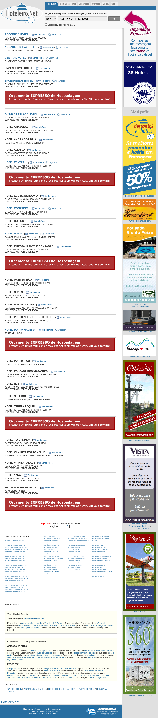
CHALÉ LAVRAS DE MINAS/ (83, 689)
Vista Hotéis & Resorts (53, 623)
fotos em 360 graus (52, 671)
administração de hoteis (31, 623)
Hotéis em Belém (74, 552)
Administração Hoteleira (139, 526)
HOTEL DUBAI (13, 233)
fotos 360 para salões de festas (91, 675)
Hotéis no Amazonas (51, 545)
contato (91, 657)
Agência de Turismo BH (140, 357)
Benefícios (84, 4)
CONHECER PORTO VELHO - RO (15, 563)
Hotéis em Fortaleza (51, 556)
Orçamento (54, 34)
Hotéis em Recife (74, 560)
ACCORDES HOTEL (16, 34)
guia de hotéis (32, 651)
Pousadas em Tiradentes (139, 440)
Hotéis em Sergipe (98, 565)
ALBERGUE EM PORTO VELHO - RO (15, 554)
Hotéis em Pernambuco (76, 558)
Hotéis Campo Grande (76, 543)
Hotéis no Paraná (74, 567)
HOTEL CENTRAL (15, 162)
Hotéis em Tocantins (99, 574)
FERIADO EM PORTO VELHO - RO (15, 558)
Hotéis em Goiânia (50, 569)
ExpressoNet (46, 651)
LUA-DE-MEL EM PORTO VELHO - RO (16, 585)
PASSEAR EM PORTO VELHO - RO (15, 572)
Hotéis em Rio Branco (52, 538)
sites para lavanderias (16, 657)
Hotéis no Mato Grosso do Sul (79, 540)
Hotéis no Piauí (73, 563)
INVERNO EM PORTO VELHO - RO (15, 569)
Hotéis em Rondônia (99, 547)
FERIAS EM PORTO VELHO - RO (14, 587)
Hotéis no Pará (73, 549)
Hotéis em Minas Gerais (76, 536)
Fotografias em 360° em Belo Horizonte (60, 669)
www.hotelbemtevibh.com (140, 221)
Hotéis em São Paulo (99, 569)
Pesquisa (51, 4)
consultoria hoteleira (66, 625)
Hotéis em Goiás (50, 567)
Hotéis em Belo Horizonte (77, 538)
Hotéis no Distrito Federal (54, 558)
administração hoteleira (28, 625)
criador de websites (43, 653)
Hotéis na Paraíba (74, 554)
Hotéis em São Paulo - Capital (102, 572)
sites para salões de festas (55, 657)
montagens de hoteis (30, 628)
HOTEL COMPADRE (17, 208)
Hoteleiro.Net (29, 709)
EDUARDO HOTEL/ (13, 689)
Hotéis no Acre (49, 536)
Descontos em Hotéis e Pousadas (139, 196)
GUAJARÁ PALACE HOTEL (21, 114)
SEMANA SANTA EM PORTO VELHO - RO (17, 578)
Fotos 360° (31, 675)
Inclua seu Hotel (68, 4)
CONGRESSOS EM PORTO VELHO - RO (16, 589)
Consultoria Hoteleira (139, 524)
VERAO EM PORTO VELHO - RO (14, 567)
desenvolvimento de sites (85, 653)
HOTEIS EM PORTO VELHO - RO (14, 543)
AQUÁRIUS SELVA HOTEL (20, 47)
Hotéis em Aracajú (98, 567)
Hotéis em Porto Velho (100, 549)
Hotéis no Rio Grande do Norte (103, 543)
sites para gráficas (35, 657)
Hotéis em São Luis (50, 574)
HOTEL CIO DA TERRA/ (58, 689)
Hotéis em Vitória (50, 565)
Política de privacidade (48, 711)
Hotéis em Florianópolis (100, 563)
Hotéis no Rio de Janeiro (100, 536)
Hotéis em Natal (97, 545)
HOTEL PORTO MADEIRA (20, 329)
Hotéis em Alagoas (51, 540)
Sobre (114, 4)
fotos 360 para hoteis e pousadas (63, 675)
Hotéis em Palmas (98, 576)
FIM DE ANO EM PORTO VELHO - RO (16, 583)
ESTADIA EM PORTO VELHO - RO (15, 552)
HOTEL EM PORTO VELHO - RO (14, 540)
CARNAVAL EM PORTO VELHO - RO (15, 574)
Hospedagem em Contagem (140, 332)
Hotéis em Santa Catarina (101, 560)
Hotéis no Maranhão (51, 572)
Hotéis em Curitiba (74, 569)
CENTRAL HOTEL (15, 57)
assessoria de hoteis (48, 625)
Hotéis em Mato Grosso (76, 545)
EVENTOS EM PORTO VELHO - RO (15, 592)
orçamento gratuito (15, 659)
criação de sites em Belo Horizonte (99, 651)
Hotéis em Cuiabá (74, 547)
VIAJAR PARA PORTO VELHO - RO (15, 560)
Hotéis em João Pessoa (76, 556)
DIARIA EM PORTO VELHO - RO (14, 556)
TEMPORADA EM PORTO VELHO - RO (16, 565)
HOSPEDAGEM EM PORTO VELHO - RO (16, 549)
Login (106, 4)
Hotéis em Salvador (51, 552)
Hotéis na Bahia (49, 549)
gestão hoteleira (101, 623)
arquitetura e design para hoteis (99, 625)
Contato (96, 4)
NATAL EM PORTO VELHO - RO (14, 580)
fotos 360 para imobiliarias (45, 677)
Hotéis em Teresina (75, 565)
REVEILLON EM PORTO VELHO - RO (16, 576)
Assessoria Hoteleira (34, 619)
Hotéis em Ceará (50, 554)
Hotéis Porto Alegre (99, 558)
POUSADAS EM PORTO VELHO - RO (16, 547)
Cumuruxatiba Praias (140, 307)
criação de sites (93, 655)
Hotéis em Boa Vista (99, 554)
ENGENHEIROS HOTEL (19, 80)
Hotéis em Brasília (50, 560)
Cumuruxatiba (140, 304)
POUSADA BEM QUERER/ (35, 689)
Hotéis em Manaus (50, 547)
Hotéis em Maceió (50, 543)
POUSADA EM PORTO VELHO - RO (15, 545)
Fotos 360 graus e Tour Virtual (139, 695)
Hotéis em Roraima (98, 552)
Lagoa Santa (139, 612)
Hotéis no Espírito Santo (53, 563)
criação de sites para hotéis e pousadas (43, 655)
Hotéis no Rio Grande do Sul (102, 556)
